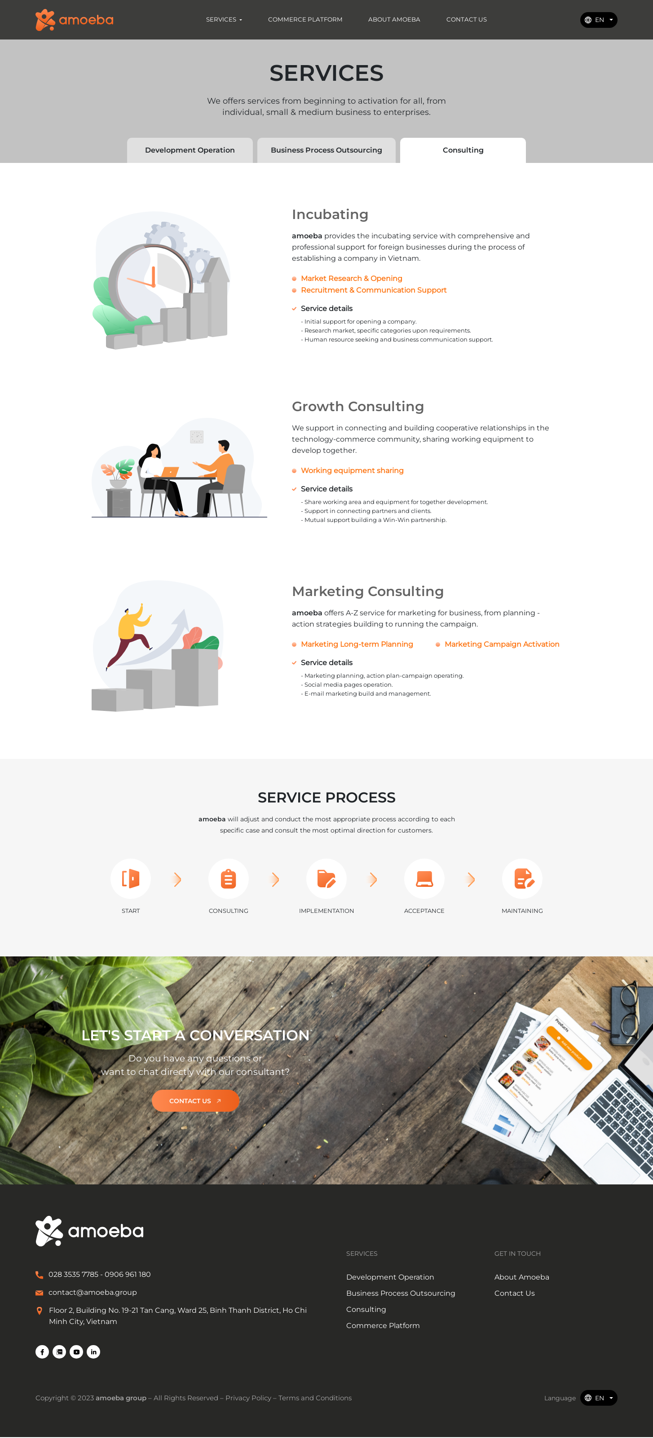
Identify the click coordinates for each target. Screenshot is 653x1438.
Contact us (195, 1101)
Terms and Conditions (315, 1398)
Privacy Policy (249, 1398)
